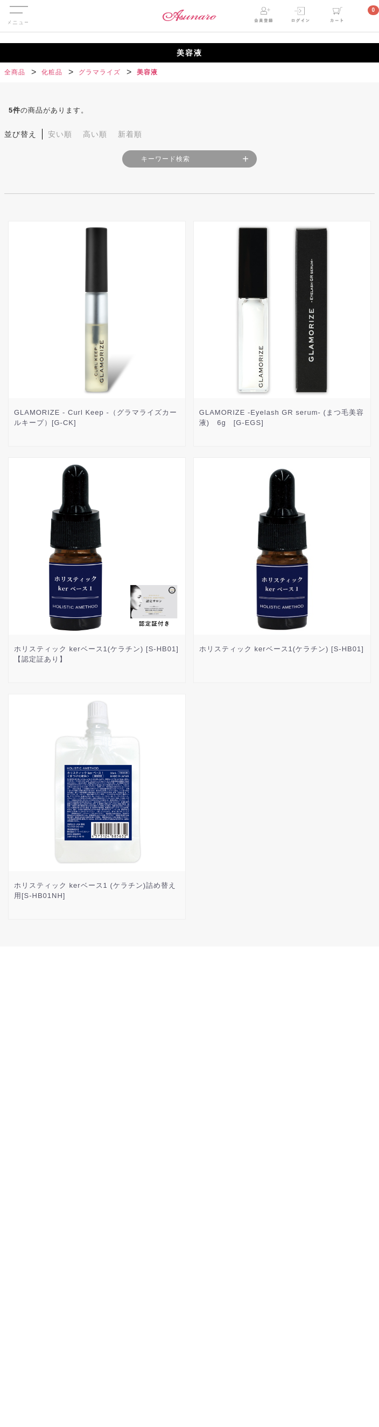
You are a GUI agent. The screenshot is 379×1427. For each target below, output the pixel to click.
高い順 (95, 134)
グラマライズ (100, 72)
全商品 (14, 72)
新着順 (130, 134)
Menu (18, 7)
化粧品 (51, 72)
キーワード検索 (165, 159)
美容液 (147, 72)
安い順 (60, 134)
